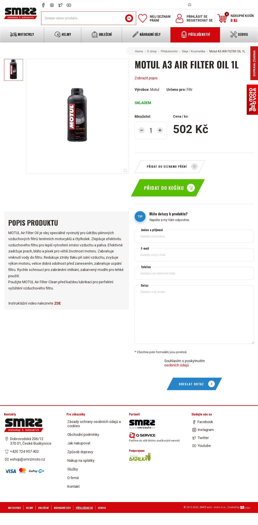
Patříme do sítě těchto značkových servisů (154, 437)
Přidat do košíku (164, 187)
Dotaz (145, 285)
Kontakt (73, 486)
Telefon (146, 267)
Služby (72, 469)
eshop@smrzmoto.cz (27, 459)
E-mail (145, 248)
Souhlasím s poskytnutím (184, 363)
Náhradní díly (62, 508)
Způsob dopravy (80, 452)
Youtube (204, 445)
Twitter (203, 438)
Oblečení (43, 508)
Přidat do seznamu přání (167, 166)
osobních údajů (176, 365)
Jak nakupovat (78, 443)
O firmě (73, 478)
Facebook (205, 422)
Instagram (206, 430)
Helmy (29, 508)
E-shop (152, 51)
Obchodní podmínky (83, 434)
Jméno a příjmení (152, 230)
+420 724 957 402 (24, 451)
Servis (102, 508)
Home (139, 51)
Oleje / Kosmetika (193, 51)
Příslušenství (169, 51)
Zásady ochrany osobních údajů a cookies (94, 424)
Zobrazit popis (146, 78)
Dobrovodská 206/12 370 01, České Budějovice (30, 441)
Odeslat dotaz (191, 383)
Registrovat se (200, 20)
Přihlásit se (197, 17)
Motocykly (14, 508)
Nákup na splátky (81, 460)
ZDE (57, 303)
